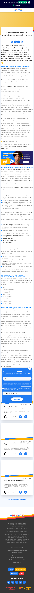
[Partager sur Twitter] (18, 42)
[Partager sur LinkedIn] (22, 42)
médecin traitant (19, 70)
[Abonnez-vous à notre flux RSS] (12, 42)
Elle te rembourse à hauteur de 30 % (16, 111)
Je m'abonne (17, 399)
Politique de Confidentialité (26, 386)
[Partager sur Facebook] (15, 42)
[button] (2, 10)
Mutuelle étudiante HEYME (10, 141)
